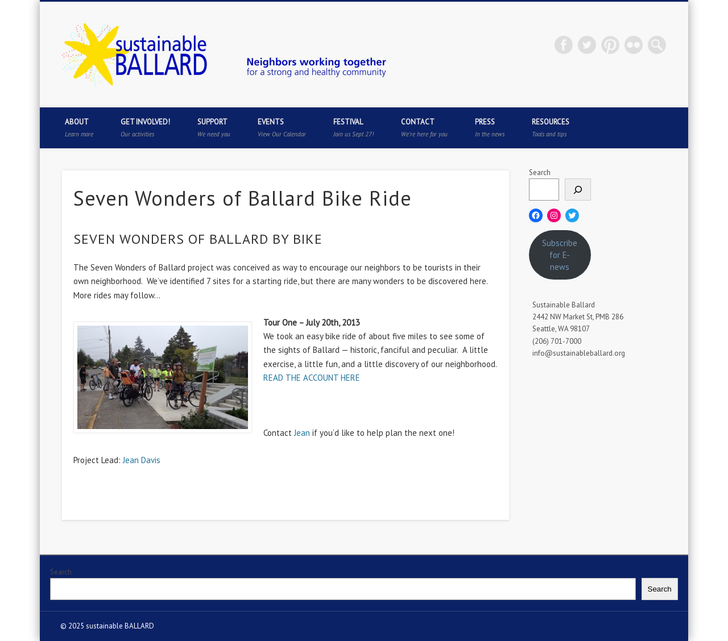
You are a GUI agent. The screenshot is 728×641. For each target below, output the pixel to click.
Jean (302, 432)
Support (213, 127)
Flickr (633, 45)
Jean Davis (141, 460)
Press (489, 127)
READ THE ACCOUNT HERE (311, 377)
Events (282, 127)
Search (540, 172)
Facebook (564, 45)
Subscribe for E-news (559, 255)
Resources (550, 127)
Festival (353, 127)
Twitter (587, 45)
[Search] (578, 189)
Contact (424, 127)
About (79, 127)
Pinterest (610, 45)
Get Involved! (145, 127)
